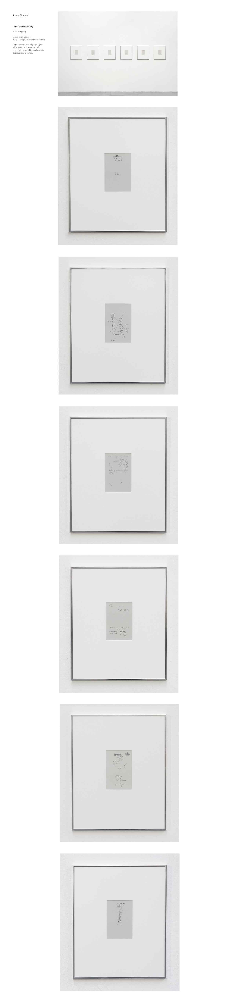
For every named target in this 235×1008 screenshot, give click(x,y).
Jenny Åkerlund (21, 15)
